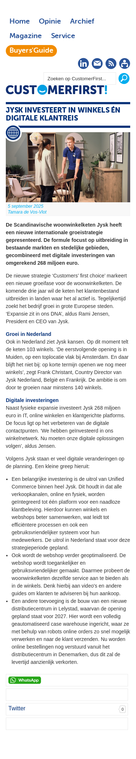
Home (19, 21)
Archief (82, 21)
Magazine (25, 36)
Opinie (50, 21)
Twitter (16, 708)
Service (63, 36)
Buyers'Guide (31, 50)
